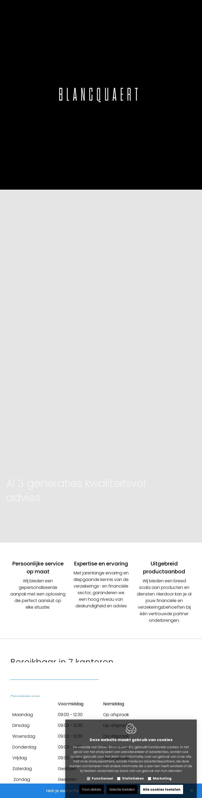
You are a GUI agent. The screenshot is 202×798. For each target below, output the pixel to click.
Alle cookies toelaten (161, 784)
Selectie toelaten (122, 784)
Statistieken (133, 773)
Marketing (162, 773)
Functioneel (102, 773)
